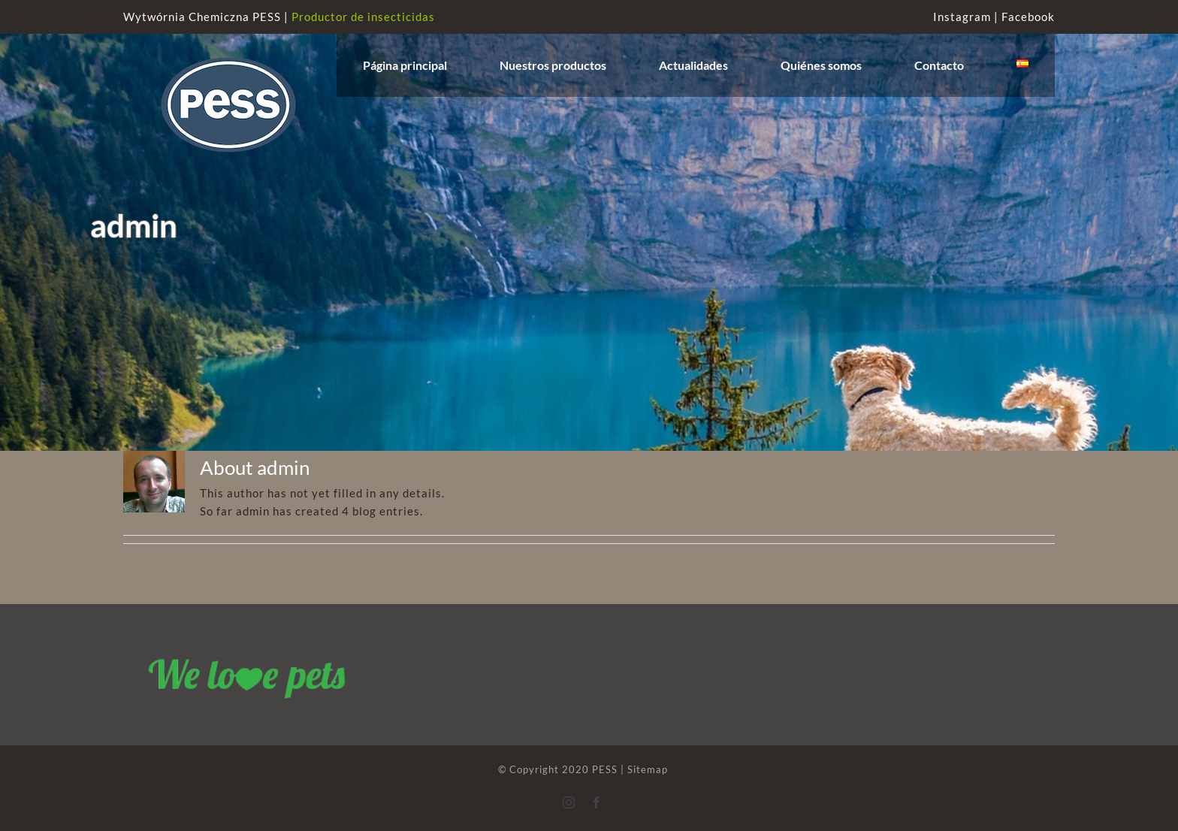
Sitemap (647, 769)
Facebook (1028, 16)
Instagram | (967, 16)
